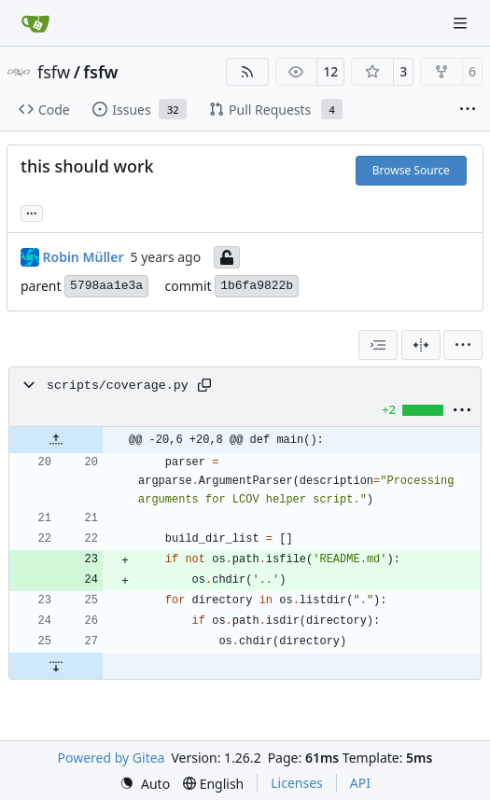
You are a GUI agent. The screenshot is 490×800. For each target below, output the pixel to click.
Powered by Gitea (111, 757)
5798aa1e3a (106, 286)
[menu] (463, 345)
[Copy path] (204, 385)
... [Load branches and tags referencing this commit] (31, 211)
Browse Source (411, 170)
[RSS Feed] (247, 72)
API (360, 783)
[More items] (468, 110)
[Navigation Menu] (462, 22)
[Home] (35, 23)
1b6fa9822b (256, 286)
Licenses (297, 783)
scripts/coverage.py (118, 386)
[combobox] (378, 345)
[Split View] (421, 345)
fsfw (53, 71)
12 (330, 71)
